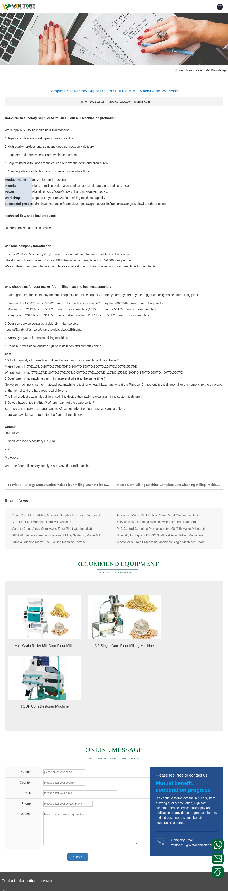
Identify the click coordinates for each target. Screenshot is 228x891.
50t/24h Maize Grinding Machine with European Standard (156, 522)
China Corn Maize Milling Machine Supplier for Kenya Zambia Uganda (58, 515)
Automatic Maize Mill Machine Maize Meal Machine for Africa (159, 515)
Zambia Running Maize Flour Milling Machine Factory (48, 542)
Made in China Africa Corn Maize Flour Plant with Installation (53, 528)
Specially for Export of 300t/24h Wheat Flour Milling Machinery (160, 535)
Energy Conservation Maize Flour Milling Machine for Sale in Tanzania (76, 485)
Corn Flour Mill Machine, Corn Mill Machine (41, 522)
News (190, 70)
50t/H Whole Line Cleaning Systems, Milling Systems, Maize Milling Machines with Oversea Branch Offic (58, 535)
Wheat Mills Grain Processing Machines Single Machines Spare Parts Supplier (163, 542)
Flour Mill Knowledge (212, 70)
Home (178, 70)
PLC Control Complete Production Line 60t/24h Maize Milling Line (162, 528)
